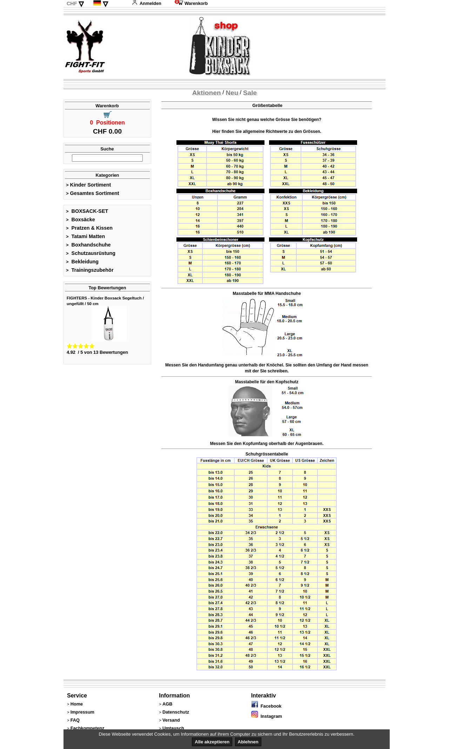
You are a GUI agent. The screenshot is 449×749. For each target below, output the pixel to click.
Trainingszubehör (90, 270)
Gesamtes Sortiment (92, 193)
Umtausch (173, 728)
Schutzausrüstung (90, 253)
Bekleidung (82, 261)
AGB (167, 704)
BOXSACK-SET (87, 211)
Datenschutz (175, 712)
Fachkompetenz (88, 728)
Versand (171, 720)
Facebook (266, 706)
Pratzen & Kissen (89, 228)
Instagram (266, 716)
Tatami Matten (85, 236)
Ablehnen (248, 741)
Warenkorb (191, 3)
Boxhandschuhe (88, 245)
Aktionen (206, 92)
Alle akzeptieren (212, 741)
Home (77, 704)
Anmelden (146, 3)
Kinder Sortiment (88, 185)
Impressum (82, 712)
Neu (232, 92)
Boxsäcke (80, 219)
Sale (250, 92)
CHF (72, 3)
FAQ (75, 720)
